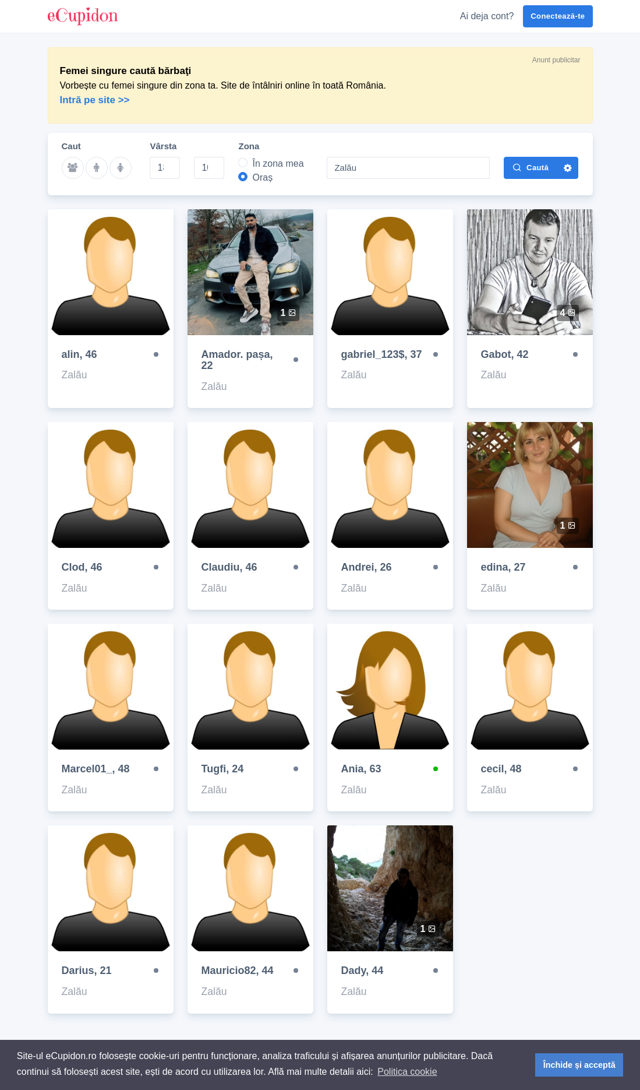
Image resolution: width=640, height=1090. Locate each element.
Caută (530, 167)
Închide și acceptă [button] (579, 1065)
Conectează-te (558, 16)
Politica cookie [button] (407, 1072)
